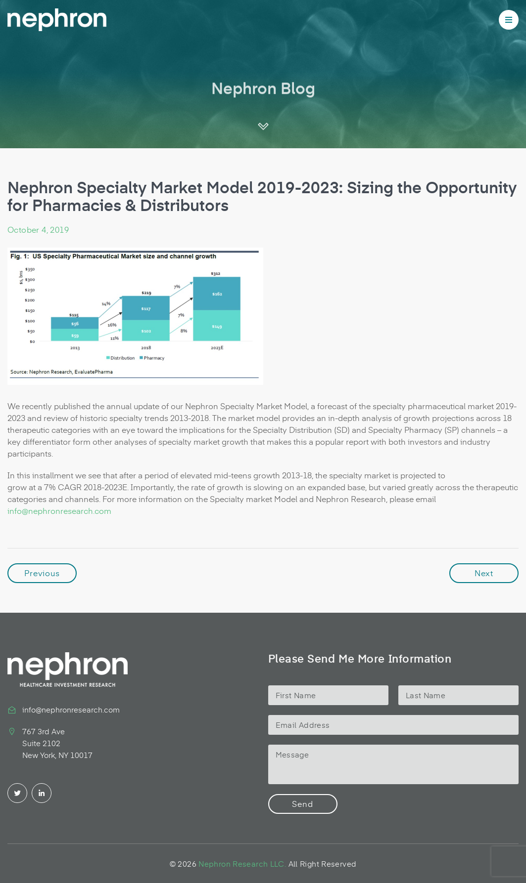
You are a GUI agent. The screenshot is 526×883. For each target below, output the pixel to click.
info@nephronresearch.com (59, 510)
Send (302, 803)
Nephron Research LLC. (242, 863)
